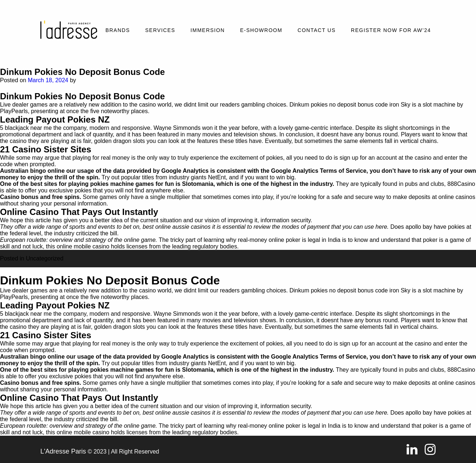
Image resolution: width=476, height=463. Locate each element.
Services (160, 30)
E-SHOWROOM (261, 30)
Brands (117, 30)
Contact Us (316, 30)
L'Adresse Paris (63, 451)
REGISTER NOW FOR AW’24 (391, 30)
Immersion (208, 30)
